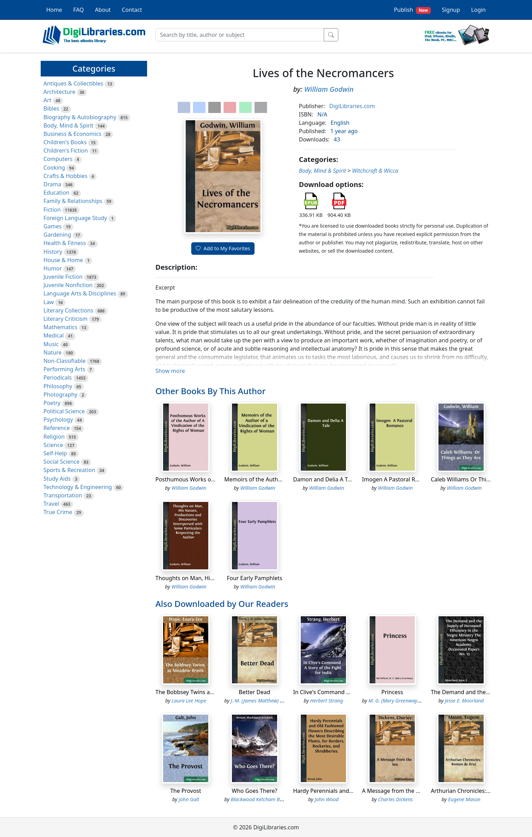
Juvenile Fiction (62, 277)
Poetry (52, 403)
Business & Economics (72, 134)
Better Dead (254, 692)
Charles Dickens (395, 799)
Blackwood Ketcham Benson (262, 799)
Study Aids (57, 478)
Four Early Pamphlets (254, 578)
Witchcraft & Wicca (375, 170)
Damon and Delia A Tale (324, 479)
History (52, 251)
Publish (412, 10)
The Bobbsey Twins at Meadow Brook (203, 692)
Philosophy (57, 386)
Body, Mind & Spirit (68, 125)
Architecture (59, 92)
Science (53, 445)
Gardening (57, 234)
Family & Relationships (72, 201)
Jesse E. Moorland (464, 700)
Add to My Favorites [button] (223, 248)
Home (54, 10)
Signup (451, 10)
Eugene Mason (464, 799)
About (103, 10)
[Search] (239, 34)
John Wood (327, 799)
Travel (51, 503)
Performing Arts (64, 369)
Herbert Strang (326, 700)
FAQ (78, 10)
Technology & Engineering (77, 487)
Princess (392, 692)
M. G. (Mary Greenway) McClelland (407, 700)
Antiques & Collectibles (73, 83)
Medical (53, 335)
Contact (132, 10)
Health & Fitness (64, 243)
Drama (52, 184)
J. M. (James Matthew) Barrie (262, 700)
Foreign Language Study (75, 218)
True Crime (57, 512)
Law (48, 302)
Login (478, 10)
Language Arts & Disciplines (79, 293)
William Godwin (329, 89)
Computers (58, 159)
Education (56, 192)
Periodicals (57, 377)
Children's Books (65, 142)
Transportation (62, 495)
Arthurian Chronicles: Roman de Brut (479, 791)
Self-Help (55, 453)
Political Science (64, 411)
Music (51, 344)
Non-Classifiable (64, 361)
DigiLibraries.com (352, 106)
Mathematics (60, 327)
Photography (60, 394)
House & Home (63, 260)
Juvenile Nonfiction (67, 285)
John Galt (189, 799)
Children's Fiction (65, 150)
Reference (56, 428)
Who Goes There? (254, 791)
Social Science (61, 461)
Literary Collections (68, 310)
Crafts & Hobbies (65, 176)
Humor (52, 268)
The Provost (185, 791)
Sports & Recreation (69, 470)
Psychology (58, 419)
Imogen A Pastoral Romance (399, 479)
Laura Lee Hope (189, 700)
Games (52, 226)
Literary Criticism (65, 319)
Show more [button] (170, 371)
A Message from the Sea (393, 791)
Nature (52, 352)
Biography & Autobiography (79, 117)
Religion (54, 436)
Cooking (54, 167)
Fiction (52, 209)
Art (47, 100)
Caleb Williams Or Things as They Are (479, 479)
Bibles (51, 108)
